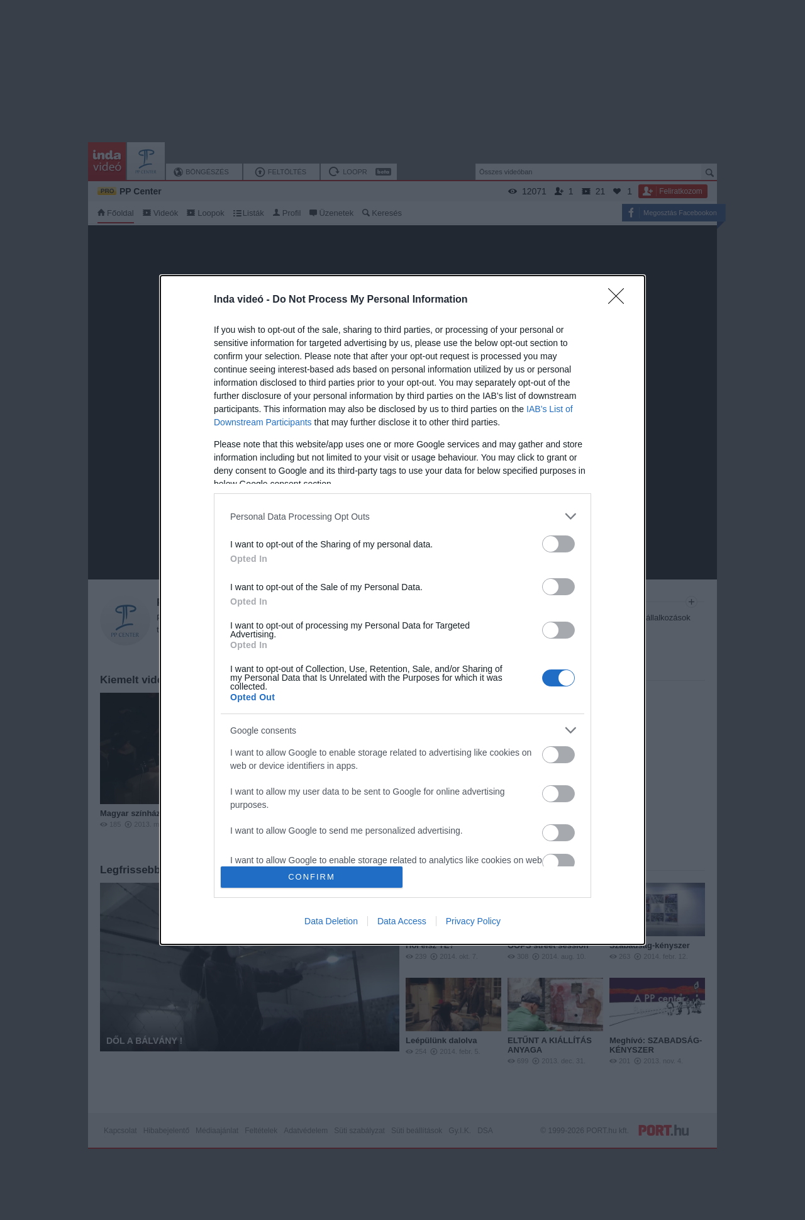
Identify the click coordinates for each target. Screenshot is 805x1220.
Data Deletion (331, 921)
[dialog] (402, 610)
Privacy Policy (473, 921)
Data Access (401, 921)
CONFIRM (311, 876)
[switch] (558, 543)
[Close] (620, 300)
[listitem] (402, 516)
